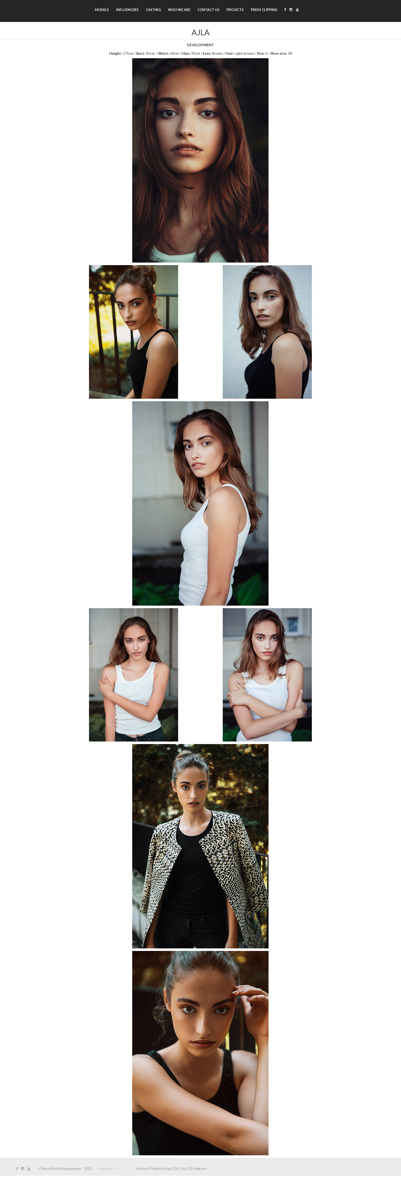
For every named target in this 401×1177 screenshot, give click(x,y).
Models (102, 10)
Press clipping (264, 10)
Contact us (208, 10)
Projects (235, 10)
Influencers (127, 10)
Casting (153, 10)
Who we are (179, 10)
